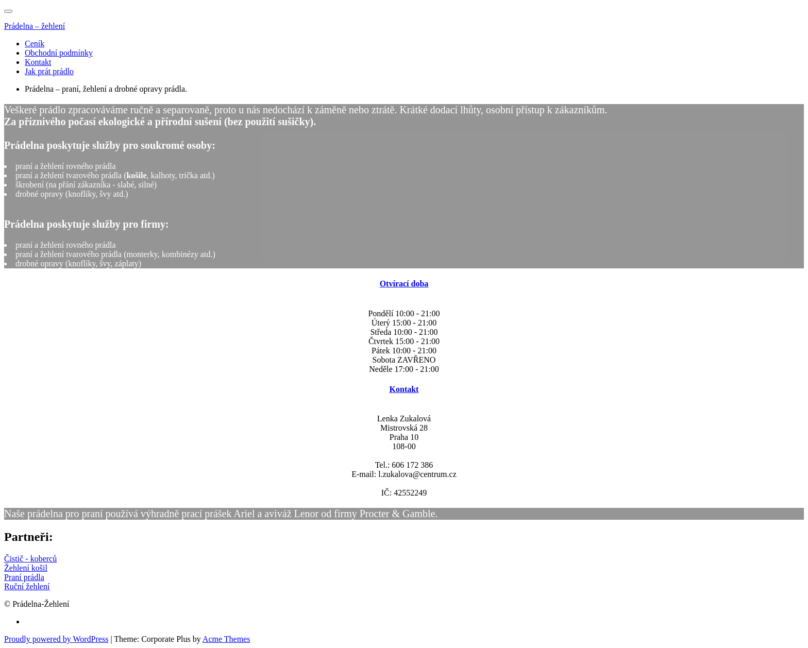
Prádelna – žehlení (34, 26)
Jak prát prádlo (49, 71)
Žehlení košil (25, 568)
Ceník (34, 43)
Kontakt (38, 62)
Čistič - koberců (30, 558)
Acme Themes (226, 639)
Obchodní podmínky (59, 52)
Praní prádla (24, 577)
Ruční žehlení (26, 586)
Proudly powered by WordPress (56, 639)
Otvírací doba (404, 283)
